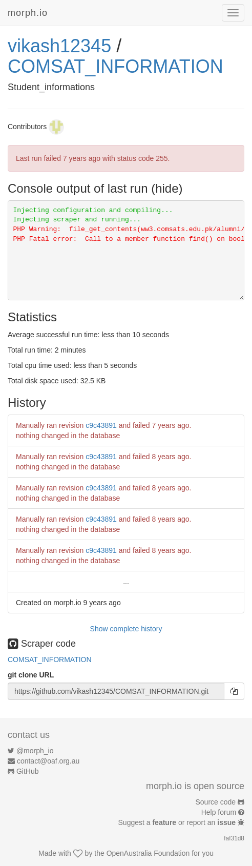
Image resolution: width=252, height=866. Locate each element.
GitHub (27, 771)
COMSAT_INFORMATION (115, 66)
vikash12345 (59, 45)
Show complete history (126, 629)
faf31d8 (234, 838)
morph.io (28, 13)
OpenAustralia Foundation (148, 853)
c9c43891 (101, 425)
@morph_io (35, 751)
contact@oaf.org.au (48, 761)
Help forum (218, 812)
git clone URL (31, 675)
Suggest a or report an (178, 822)
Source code (216, 802)
